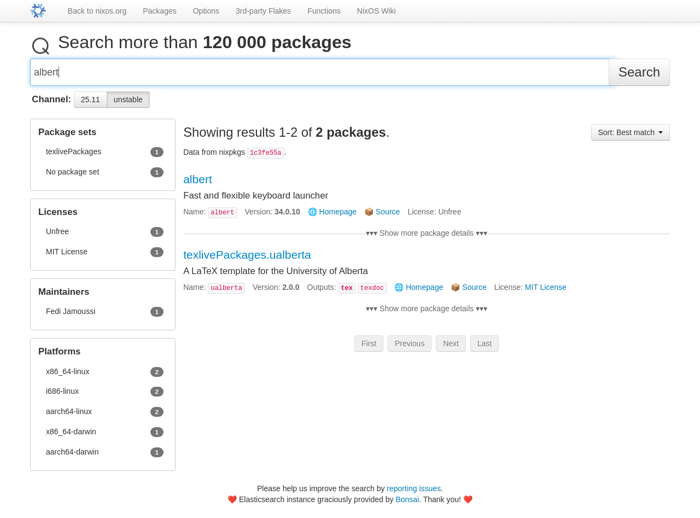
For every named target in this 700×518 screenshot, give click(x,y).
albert (197, 183)
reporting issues (414, 488)
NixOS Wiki (376, 11)
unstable (128, 104)
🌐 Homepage (332, 216)
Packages (159, 11)
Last (484, 348)
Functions (324, 11)
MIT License (546, 291)
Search (639, 76)
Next (451, 348)
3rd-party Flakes (263, 11)
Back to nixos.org (97, 11)
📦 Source (382, 216)
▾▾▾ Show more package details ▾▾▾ (426, 237)
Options (206, 11)
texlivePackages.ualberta (247, 259)
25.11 (90, 104)
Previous (409, 348)
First (368, 348)
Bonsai (407, 499)
